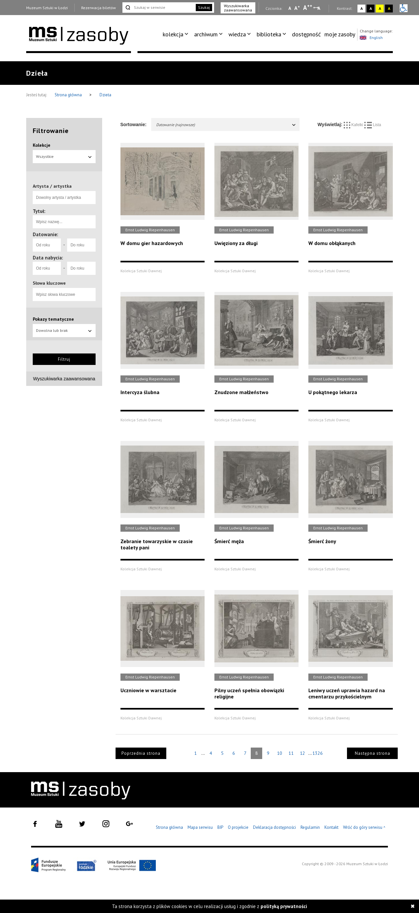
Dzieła (105, 95)
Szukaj (204, 7)
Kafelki (354, 125)
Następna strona (372, 753)
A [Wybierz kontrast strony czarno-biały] (371, 8)
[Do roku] (81, 245)
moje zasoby (339, 34)
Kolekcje (41, 145)
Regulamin (310, 827)
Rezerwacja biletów (98, 7)
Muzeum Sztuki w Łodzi (47, 7)
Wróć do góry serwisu (364, 828)
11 (291, 753)
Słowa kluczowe (49, 283)
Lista (372, 125)
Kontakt (331, 827)
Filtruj (64, 359)
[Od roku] (47, 245)
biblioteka (269, 34)
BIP (220, 827)
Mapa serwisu (200, 827)
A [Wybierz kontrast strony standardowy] (361, 8)
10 (279, 753)
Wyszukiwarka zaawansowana (238, 7)
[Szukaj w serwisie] (158, 7)
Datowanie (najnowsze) (226, 124)
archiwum (206, 34)
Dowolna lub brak (64, 330)
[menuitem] (177, 34)
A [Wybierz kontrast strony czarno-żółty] (389, 8)
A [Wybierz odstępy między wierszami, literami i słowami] (319, 8)
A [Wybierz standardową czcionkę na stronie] (297, 8)
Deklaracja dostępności (274, 827)
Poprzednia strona (140, 753)
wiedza (237, 34)
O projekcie (238, 827)
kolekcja (173, 34)
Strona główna (69, 95)
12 (302, 753)
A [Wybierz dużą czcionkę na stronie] (307, 7)
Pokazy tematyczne (53, 319)
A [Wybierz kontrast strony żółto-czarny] (380, 8)
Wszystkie (64, 156)
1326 (317, 753)
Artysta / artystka (52, 186)
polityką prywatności (284, 906)
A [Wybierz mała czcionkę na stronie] (289, 8)
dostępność (306, 34)
